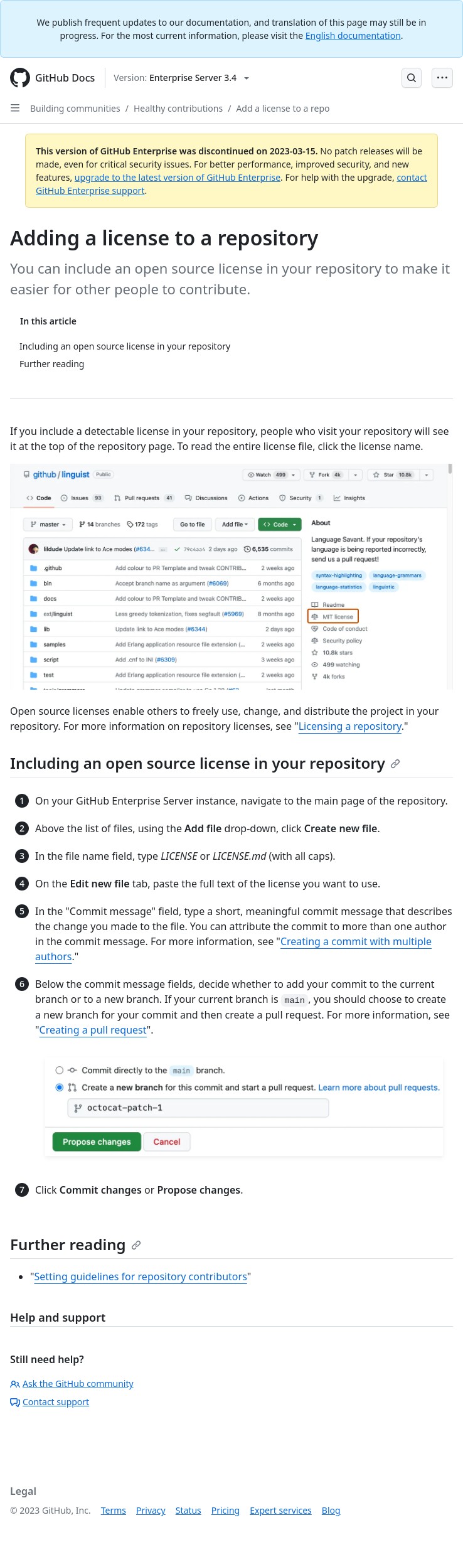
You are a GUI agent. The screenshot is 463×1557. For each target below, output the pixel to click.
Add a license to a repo (282, 108)
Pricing (225, 1510)
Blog (331, 1510)
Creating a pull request (93, 1030)
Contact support (49, 1402)
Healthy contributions (178, 108)
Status (188, 1510)
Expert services (281, 1510)
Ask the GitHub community (72, 1383)
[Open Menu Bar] (442, 78)
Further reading (75, 1244)
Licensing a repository (350, 726)
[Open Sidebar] (15, 108)
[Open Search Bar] (412, 78)
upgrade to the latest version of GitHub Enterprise (177, 177)
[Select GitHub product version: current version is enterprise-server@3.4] (181, 78)
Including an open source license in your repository (205, 762)
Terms (113, 1510)
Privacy (151, 1510)
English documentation (353, 35)
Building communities (75, 108)
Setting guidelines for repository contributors (141, 1276)
